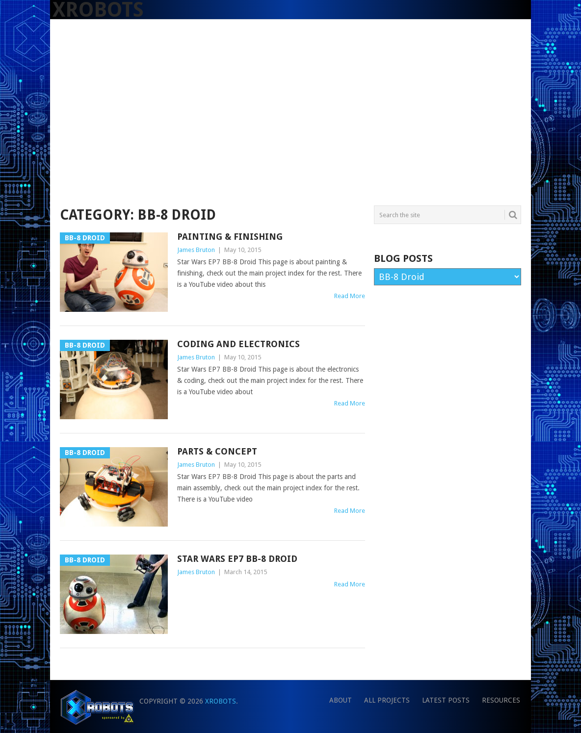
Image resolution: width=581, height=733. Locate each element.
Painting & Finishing (230, 236)
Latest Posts (446, 700)
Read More (349, 296)
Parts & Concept (217, 451)
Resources (501, 700)
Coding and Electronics (238, 344)
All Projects (387, 700)
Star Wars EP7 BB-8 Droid (237, 559)
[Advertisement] (290, 131)
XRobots (220, 701)
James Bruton (196, 249)
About (340, 700)
